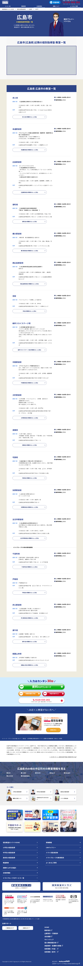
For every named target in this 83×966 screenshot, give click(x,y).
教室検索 (23, 6)
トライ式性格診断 (52, 853)
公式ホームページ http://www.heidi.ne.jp (66, 963)
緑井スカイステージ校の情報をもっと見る (29, 350)
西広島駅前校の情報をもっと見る (29, 284)
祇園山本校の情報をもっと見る (29, 665)
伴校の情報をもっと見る (29, 311)
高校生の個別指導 (64, 791)
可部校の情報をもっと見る (29, 478)
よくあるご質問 (74, 6)
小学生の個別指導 (17, 791)
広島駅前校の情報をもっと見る (29, 192)
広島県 (30, 9)
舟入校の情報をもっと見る (29, 117)
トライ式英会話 (64, 798)
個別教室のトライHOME (8, 9)
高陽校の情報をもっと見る (29, 445)
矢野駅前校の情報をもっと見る (29, 507)
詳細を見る (53, 730)
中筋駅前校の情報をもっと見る (29, 383)
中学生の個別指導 (40, 791)
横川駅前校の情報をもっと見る (29, 251)
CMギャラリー (51, 847)
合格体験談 (39, 6)
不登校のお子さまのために (40, 798)
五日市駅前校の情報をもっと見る (29, 538)
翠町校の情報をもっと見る (29, 221)
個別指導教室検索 (21, 9)
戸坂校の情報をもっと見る (29, 592)
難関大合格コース (17, 798)
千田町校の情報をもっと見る (29, 567)
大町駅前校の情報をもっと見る (29, 418)
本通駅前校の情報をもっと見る (29, 150)
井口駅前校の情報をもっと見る (29, 618)
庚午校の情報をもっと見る (29, 641)
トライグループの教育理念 (55, 858)
